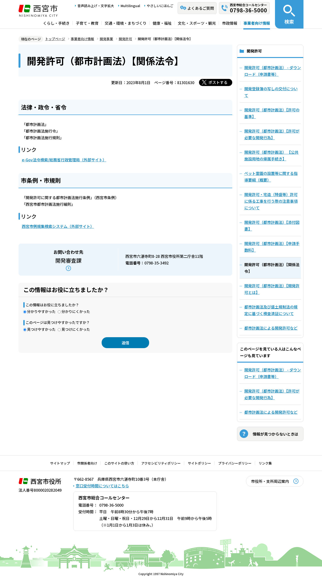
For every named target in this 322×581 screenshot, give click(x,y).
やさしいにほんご (160, 5)
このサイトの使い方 (119, 463)
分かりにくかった (76, 311)
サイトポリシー (199, 463)
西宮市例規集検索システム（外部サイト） (58, 226)
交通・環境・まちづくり (126, 23)
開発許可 (125, 38)
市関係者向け (87, 463)
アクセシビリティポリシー (161, 463)
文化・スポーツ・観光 (197, 23)
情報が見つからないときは (275, 434)
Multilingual (130, 5)
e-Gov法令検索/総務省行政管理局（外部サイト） (64, 160)
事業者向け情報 (256, 23)
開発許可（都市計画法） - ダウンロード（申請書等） (272, 373)
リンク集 (265, 463)
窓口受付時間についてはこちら (102, 486)
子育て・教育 (87, 23)
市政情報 (229, 23)
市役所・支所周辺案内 (270, 481)
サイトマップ (60, 463)
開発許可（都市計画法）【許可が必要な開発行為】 (271, 394)
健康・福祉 (162, 23)
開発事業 (106, 38)
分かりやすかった (41, 311)
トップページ (55, 38)
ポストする (217, 82)
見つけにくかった (76, 329)
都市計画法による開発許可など (271, 412)
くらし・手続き (56, 23)
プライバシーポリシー (234, 463)
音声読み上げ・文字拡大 (95, 5)
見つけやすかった (41, 329)
